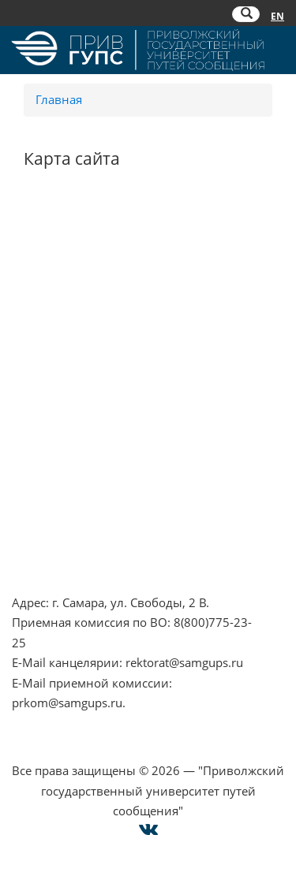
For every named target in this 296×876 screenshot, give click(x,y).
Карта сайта (45, 546)
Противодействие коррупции (97, 273)
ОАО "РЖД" (44, 410)
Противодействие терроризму (100, 253)
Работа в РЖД (51, 333)
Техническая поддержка (81, 566)
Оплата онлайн (56, 526)
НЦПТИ (32, 233)
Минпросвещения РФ (74, 314)
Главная (59, 99)
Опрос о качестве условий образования (127, 506)
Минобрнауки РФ (63, 293)
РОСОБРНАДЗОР (59, 389)
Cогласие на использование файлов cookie (148, 751)
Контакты (39, 486)
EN (277, 16)
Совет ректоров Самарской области (114, 450)
